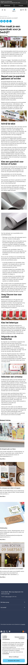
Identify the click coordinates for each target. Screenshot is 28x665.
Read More (4, 459)
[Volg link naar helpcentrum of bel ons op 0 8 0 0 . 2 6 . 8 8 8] (21, 10)
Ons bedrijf (13, 607)
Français (21, 5)
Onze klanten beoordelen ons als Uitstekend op (13, 624)
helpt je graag (8, 596)
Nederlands (7, 5)
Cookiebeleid (5, 653)
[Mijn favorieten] (23, 10)
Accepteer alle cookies (14, 660)
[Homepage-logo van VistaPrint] (14, 10)
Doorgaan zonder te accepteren (19, 637)
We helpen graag (13, 602)
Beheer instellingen (14, 656)
